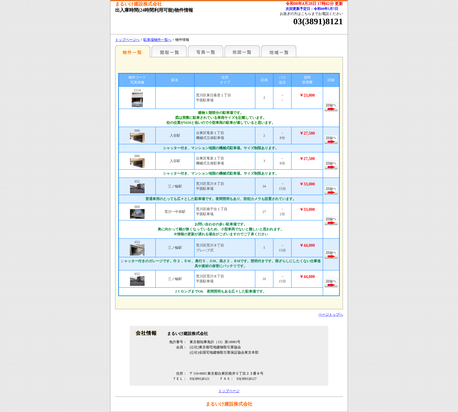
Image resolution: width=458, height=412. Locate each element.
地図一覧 (242, 51)
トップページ (229, 391)
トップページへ (127, 40)
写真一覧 (205, 51)
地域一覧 (278, 51)
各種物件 (132, 51)
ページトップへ (330, 314)
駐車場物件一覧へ (157, 40)
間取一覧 (169, 51)
